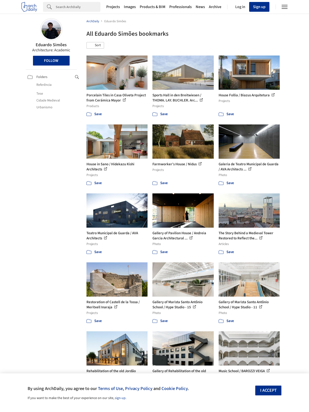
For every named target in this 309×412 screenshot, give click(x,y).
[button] (95, 45)
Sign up (259, 7)
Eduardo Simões (51, 45)
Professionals (180, 7)
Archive (215, 7)
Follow (51, 60)
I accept (268, 390)
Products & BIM (152, 7)
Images (130, 7)
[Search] (78, 7)
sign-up (120, 398)
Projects (113, 7)
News (200, 7)
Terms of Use (110, 388)
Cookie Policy (174, 388)
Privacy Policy (138, 388)
